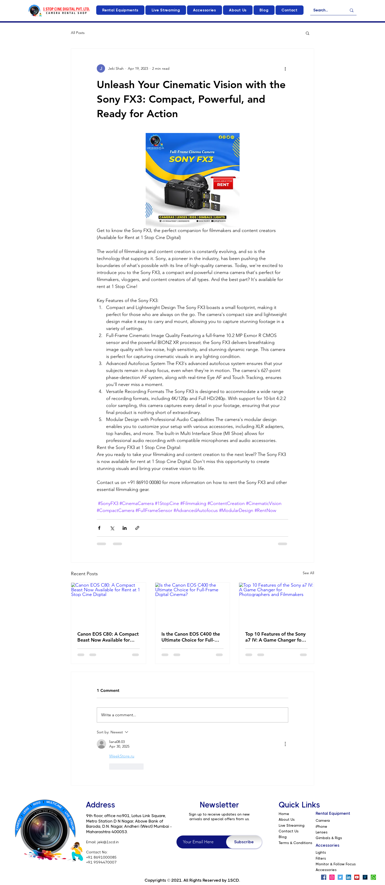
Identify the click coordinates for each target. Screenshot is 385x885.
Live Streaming (292, 825)
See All (308, 573)
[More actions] (285, 68)
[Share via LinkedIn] (124, 527)
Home (284, 814)
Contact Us (289, 831)
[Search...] (326, 10)
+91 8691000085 (101, 857)
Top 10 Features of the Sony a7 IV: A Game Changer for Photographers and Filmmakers (275, 637)
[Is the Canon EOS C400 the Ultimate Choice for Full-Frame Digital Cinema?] (192, 604)
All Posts (78, 32)
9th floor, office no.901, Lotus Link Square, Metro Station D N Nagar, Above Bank (126, 818)
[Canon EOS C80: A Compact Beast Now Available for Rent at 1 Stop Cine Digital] (108, 604)
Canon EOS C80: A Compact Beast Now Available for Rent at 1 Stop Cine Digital (108, 637)
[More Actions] (285, 744)
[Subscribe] (244, 841)
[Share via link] (137, 527)
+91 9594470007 (101, 862)
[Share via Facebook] (99, 527)
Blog (283, 837)
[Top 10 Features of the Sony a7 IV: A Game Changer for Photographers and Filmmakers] (276, 604)
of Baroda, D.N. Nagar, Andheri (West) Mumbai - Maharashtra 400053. (129, 826)
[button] (120, 10)
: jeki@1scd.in (107, 842)
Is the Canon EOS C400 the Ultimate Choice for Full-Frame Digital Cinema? (190, 637)
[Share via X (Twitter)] (111, 527)
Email (90, 842)
